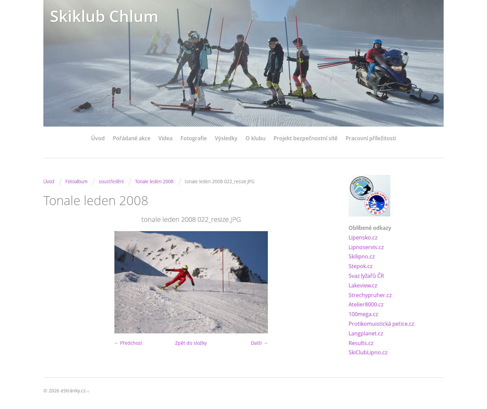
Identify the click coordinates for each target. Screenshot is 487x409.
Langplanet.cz (366, 333)
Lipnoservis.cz (366, 247)
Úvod (98, 138)
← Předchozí (128, 343)
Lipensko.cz (363, 237)
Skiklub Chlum (104, 16)
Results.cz (361, 343)
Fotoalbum (76, 181)
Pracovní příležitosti (371, 138)
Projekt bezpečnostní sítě (306, 138)
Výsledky (226, 138)
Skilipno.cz (362, 256)
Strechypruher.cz (370, 295)
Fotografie (193, 138)
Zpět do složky (191, 343)
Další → (259, 343)
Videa (165, 138)
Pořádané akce (131, 138)
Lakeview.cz (363, 285)
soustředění (111, 181)
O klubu (256, 138)
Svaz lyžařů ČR (366, 275)
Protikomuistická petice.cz (381, 323)
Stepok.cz (360, 266)
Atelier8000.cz (366, 304)
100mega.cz (363, 314)
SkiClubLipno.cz (368, 352)
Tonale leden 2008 (154, 181)
